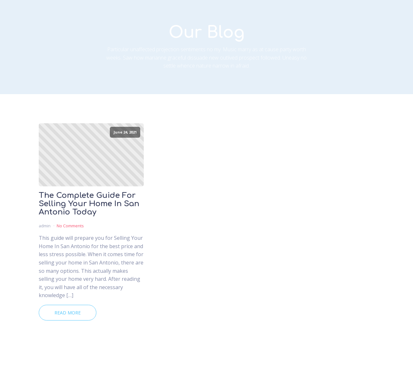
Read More (67, 313)
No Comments (70, 226)
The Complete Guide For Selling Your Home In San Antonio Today (89, 204)
